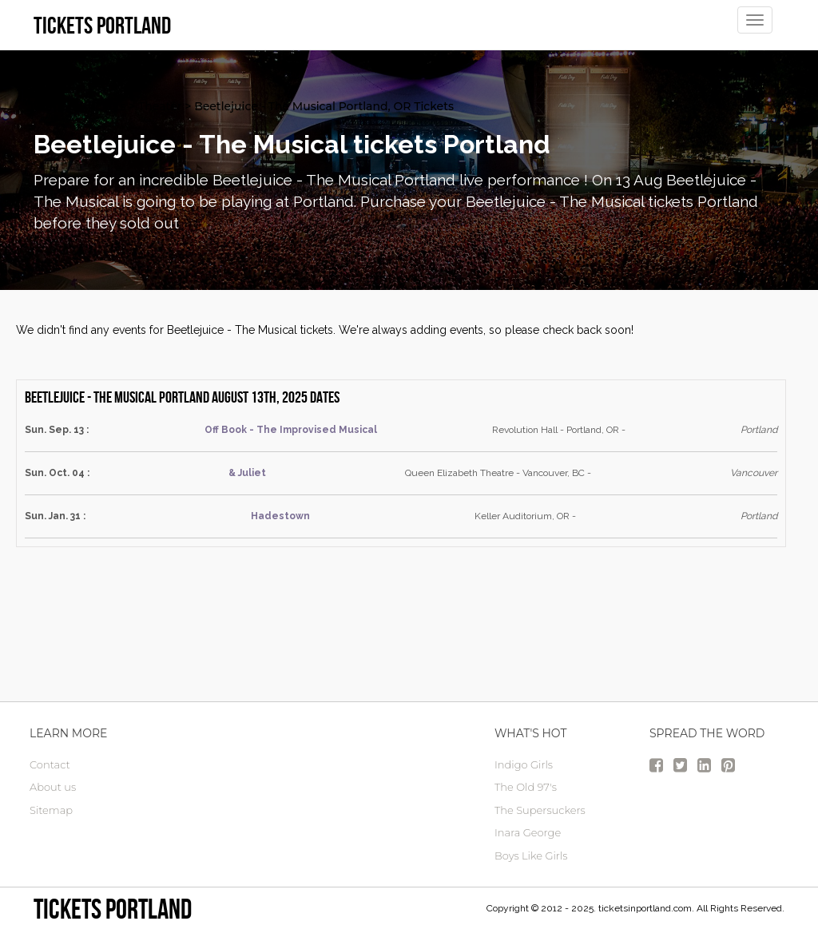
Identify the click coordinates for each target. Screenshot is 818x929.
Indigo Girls (523, 764)
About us (53, 786)
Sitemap (51, 810)
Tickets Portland (113, 908)
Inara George (527, 832)
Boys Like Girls (530, 855)
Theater (159, 106)
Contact (50, 764)
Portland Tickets (79, 106)
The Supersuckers (540, 810)
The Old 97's (525, 786)
